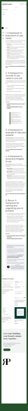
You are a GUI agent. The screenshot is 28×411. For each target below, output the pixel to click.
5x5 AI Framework (10, 80)
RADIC (12, 40)
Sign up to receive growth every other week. (15, 262)
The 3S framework (9, 164)
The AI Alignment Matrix (9, 137)
